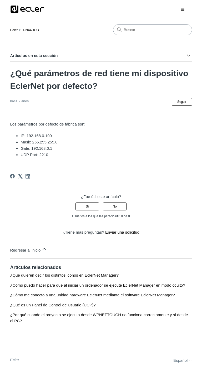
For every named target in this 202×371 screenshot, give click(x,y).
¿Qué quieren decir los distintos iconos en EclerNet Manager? (64, 275)
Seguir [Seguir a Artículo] (181, 102)
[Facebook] (12, 176)
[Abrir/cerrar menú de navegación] (182, 9)
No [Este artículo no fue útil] (115, 206)
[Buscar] (152, 30)
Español (182, 360)
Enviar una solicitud (122, 232)
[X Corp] (20, 176)
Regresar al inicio (28, 249)
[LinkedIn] (28, 176)
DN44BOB (31, 30)
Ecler (14, 30)
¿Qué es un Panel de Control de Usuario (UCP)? (52, 305)
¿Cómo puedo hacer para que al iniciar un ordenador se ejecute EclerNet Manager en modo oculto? (97, 285)
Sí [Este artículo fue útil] (87, 206)
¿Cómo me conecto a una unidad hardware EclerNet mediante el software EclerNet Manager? (92, 295)
